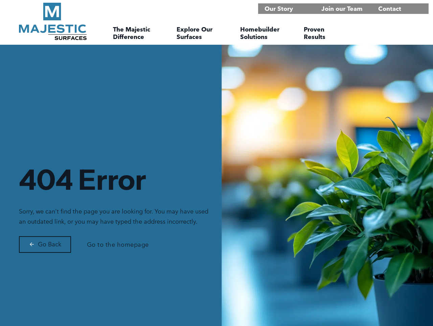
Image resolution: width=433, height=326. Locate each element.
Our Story (279, 9)
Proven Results (314, 33)
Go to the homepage (118, 244)
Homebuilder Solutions (259, 33)
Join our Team (342, 9)
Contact (389, 9)
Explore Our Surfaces (194, 33)
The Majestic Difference (131, 33)
